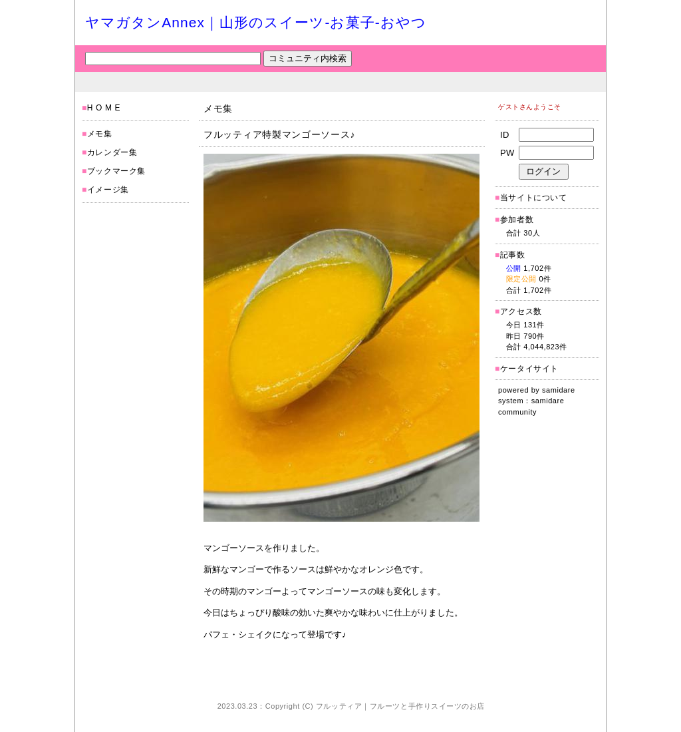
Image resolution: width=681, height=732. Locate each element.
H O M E (103, 107)
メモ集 (99, 133)
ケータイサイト (529, 368)
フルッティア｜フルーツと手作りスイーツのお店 (400, 706)
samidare (558, 390)
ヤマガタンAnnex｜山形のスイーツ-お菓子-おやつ (255, 22)
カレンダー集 (112, 152)
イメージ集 (108, 189)
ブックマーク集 (116, 171)
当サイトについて (533, 197)
